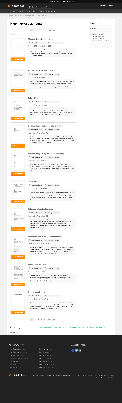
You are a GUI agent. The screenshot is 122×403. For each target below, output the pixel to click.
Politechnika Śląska (97, 34)
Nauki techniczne (15, 367)
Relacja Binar (33, 98)
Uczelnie (20, 11)
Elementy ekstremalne (37, 264)
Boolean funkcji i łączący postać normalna (44, 126)
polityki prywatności (57, 375)
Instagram (79, 350)
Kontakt (111, 375)
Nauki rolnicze (14, 364)
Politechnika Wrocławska (98, 38)
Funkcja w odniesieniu (36, 292)
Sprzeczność (33, 181)
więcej (72, 1)
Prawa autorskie (81, 375)
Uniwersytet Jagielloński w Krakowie (101, 40)
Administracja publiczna (45, 327)
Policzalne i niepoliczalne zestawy (41, 209)
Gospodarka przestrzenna (97, 327)
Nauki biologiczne (15, 349)
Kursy (28, 11)
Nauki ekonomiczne (16, 352)
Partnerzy (106, 375)
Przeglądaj (12, 11)
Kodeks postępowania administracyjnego (71, 329)
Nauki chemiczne (44, 349)
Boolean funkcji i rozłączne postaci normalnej (46, 154)
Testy (34, 11)
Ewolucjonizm (85, 327)
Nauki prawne (43, 361)
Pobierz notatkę (19, 59)
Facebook (72, 350)
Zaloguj (110, 5)
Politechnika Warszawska (98, 36)
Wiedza (41, 11)
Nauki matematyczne (45, 358)
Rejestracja (103, 5)
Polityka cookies (67, 375)
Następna (51, 30)
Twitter (76, 350)
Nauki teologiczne (44, 367)
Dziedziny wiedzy (15, 345)
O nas (101, 375)
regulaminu (48, 375)
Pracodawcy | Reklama (93, 375)
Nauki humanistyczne (16, 358)
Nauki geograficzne (45, 355)
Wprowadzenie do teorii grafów (40, 70)
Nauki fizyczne (14, 355)
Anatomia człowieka (58, 327)
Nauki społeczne (44, 364)
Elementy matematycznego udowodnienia (44, 237)
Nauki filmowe (43, 352)
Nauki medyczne (15, 361)
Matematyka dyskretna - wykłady (41, 39)
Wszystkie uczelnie (97, 32)
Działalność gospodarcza (73, 327)
